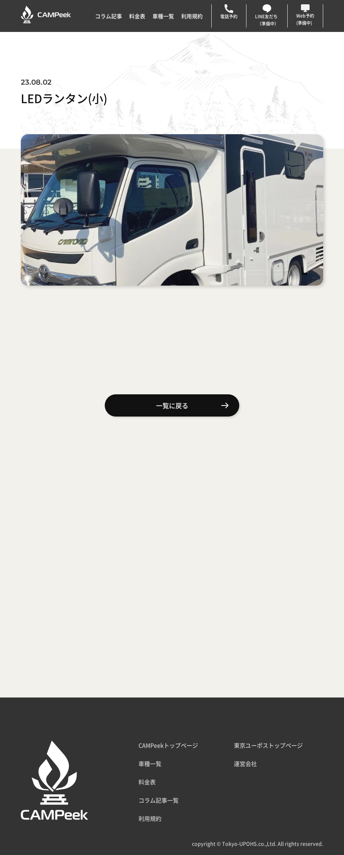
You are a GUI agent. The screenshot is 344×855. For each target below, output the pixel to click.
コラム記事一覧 (158, 800)
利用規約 (192, 16)
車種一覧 (163, 16)
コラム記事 (108, 16)
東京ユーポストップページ (268, 745)
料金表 (137, 16)
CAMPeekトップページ (168, 745)
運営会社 (245, 763)
